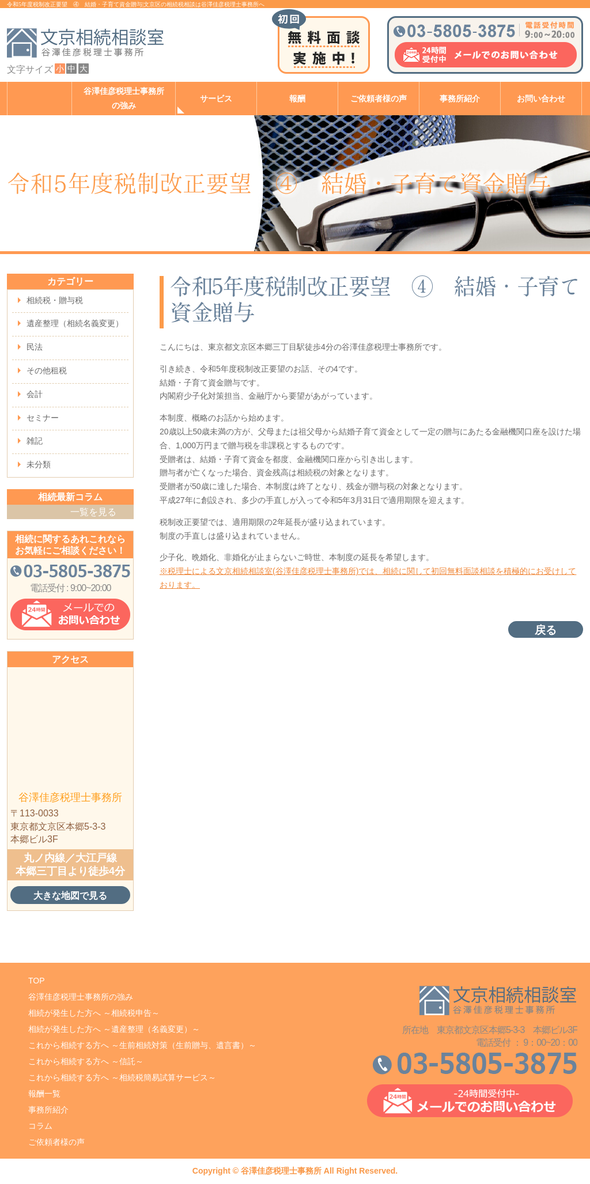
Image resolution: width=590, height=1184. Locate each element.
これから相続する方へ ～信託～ (85, 1061)
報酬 (297, 98)
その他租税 (47, 370)
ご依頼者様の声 (378, 98)
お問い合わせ (541, 98)
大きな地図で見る (70, 895)
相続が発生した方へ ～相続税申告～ (94, 1012)
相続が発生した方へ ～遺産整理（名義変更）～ (114, 1029)
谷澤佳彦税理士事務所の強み (124, 98)
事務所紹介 (460, 98)
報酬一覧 (44, 1093)
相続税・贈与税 (55, 300)
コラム (40, 1125)
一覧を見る (93, 512)
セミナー (43, 417)
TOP (36, 980)
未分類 (39, 464)
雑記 (35, 440)
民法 (35, 346)
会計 (35, 394)
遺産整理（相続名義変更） (75, 323)
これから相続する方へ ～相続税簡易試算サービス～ (122, 1077)
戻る (546, 630)
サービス (216, 98)
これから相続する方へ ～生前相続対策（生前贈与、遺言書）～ (142, 1045)
